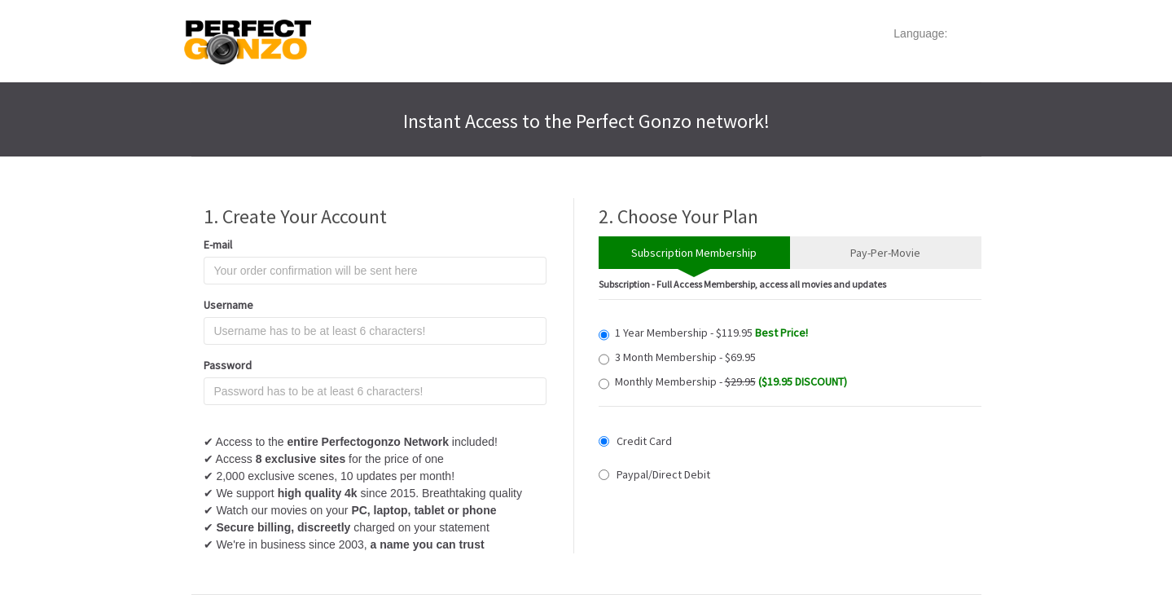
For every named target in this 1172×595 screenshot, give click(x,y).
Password (228, 365)
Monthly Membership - (723, 382)
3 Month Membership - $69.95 (677, 357)
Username (228, 305)
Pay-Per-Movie (885, 252)
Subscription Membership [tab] (694, 252)
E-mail (218, 244)
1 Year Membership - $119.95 (703, 333)
